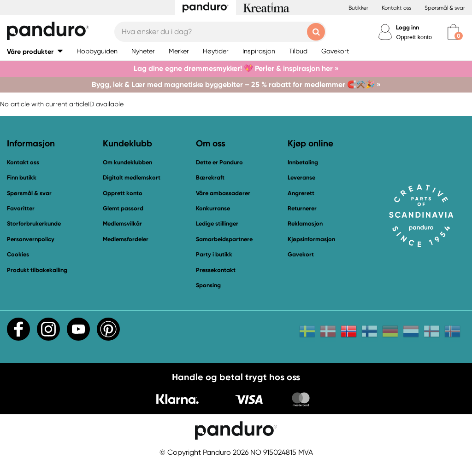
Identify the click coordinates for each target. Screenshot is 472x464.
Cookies (18, 254)
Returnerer (302, 208)
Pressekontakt (216, 270)
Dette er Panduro (219, 162)
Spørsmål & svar (445, 8)
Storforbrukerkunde (34, 223)
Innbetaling (303, 162)
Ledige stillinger (217, 223)
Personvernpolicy (30, 239)
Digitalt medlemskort (131, 177)
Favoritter (21, 208)
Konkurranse (213, 208)
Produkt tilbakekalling (37, 270)
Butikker (358, 8)
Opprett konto (414, 37)
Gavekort (301, 254)
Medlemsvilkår (122, 223)
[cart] (453, 32)
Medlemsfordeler (125, 239)
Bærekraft (210, 177)
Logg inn (407, 27)
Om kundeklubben (127, 162)
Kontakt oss (396, 8)
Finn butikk (21, 177)
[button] (35, 51)
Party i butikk (214, 254)
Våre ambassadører (223, 193)
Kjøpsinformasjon (311, 239)
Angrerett (301, 193)
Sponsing (208, 285)
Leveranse (301, 177)
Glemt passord (123, 208)
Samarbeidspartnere (224, 239)
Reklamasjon (305, 223)
